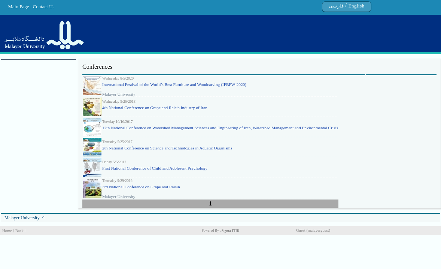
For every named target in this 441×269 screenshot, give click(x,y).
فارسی (336, 6)
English (356, 6)
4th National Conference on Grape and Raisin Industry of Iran (154, 107)
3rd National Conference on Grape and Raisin (141, 187)
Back (19, 231)
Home (7, 231)
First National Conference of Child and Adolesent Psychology (154, 168)
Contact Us (44, 6)
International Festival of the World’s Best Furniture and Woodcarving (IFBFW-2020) (174, 84)
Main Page (18, 6)
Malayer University (22, 217)
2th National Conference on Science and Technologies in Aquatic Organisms (167, 148)
